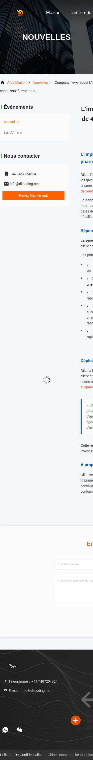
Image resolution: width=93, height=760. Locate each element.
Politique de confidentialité (21, 755)
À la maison (17, 82)
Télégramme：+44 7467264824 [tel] (30, 681)
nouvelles (40, 82)
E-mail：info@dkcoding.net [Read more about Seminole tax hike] (27, 691)
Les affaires (13, 133)
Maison (53, 12)
